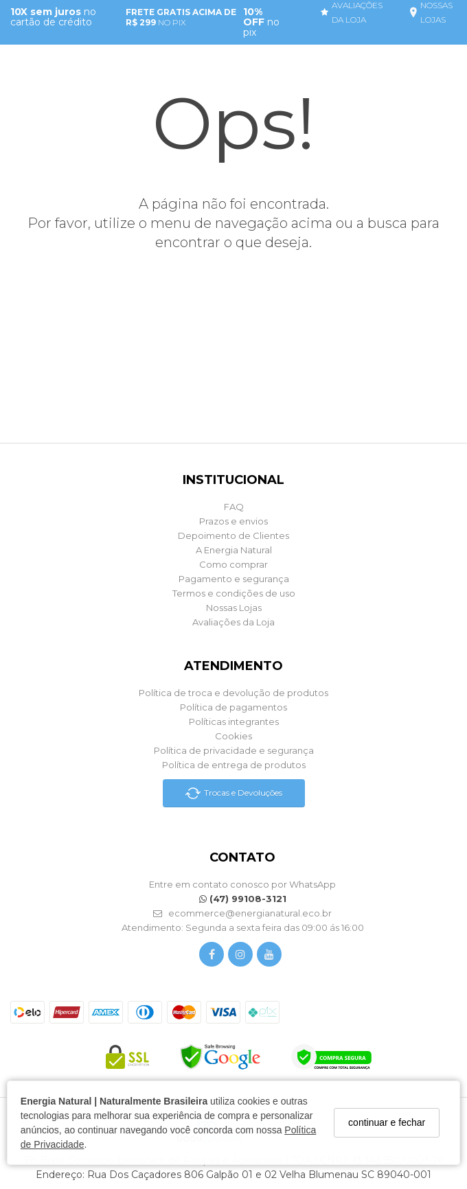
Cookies (233, 735)
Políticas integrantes (234, 721)
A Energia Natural (234, 549)
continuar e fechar (386, 1121)
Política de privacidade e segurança (234, 750)
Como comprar (233, 564)
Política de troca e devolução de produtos (233, 692)
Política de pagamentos (233, 707)
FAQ (234, 506)
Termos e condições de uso (233, 593)
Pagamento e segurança (234, 578)
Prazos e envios (233, 521)
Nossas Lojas (234, 607)
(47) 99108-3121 (242, 898)
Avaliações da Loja (233, 621)
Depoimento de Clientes (233, 535)
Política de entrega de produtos (234, 764)
